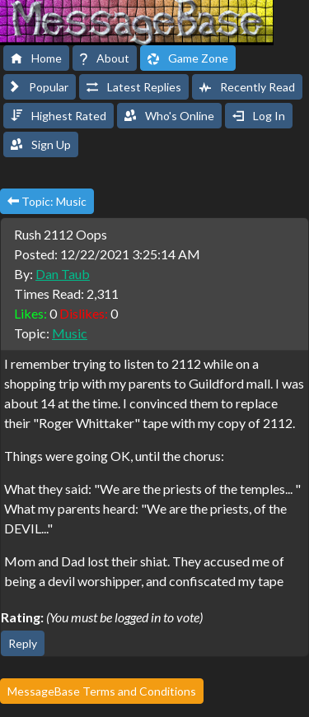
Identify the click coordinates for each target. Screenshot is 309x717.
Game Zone (187, 58)
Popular (39, 87)
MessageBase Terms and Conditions (101, 691)
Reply (22, 643)
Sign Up (41, 144)
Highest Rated (58, 116)
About (104, 58)
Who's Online (169, 116)
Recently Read (247, 87)
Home (36, 58)
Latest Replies (134, 87)
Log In (258, 116)
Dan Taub (62, 274)
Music (69, 333)
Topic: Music (47, 201)
